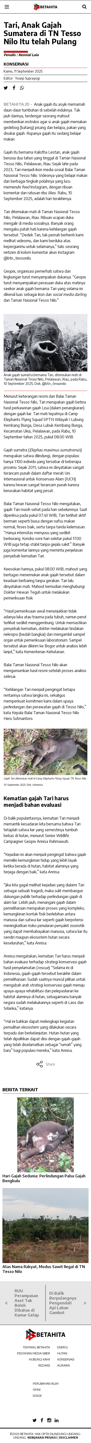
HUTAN (62, 1353)
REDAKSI (44, 1365)
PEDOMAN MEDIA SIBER (33, 1353)
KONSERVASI (65, 1359)
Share (45, 1064)
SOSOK (37, 1396)
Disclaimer (68, 1437)
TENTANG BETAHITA (36, 1347)
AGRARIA (63, 1365)
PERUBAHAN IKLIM (45, 1383)
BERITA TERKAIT (20, 1089)
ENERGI (62, 1347)
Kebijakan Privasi (42, 1437)
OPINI (37, 1389)
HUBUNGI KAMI (39, 1359)
